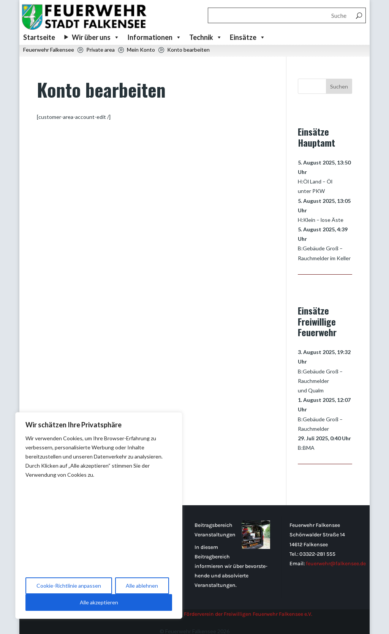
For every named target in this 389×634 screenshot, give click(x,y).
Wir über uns (96, 37)
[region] (98, 515)
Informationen (154, 37)
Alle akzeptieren (99, 602)
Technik (205, 37)
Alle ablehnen (142, 585)
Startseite (39, 37)
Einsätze (248, 37)
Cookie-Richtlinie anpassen (68, 585)
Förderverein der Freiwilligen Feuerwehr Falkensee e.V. (248, 604)
